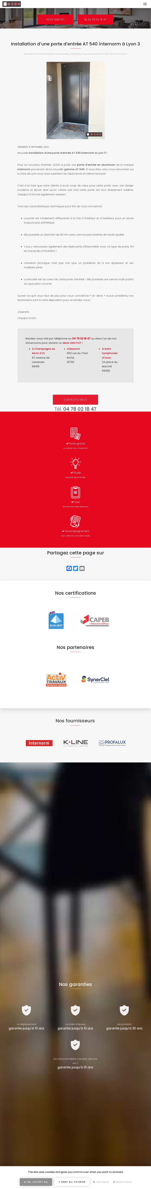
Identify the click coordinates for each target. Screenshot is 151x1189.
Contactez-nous (75, 399)
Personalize (101, 1182)
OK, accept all (36, 1182)
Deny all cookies (72, 1182)
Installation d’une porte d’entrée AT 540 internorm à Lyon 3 (99, 53)
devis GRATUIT (71, 343)
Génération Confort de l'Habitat (38, 53)
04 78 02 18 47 (95, 19)
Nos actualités (62, 53)
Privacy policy (122, 1182)
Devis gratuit (55, 19)
